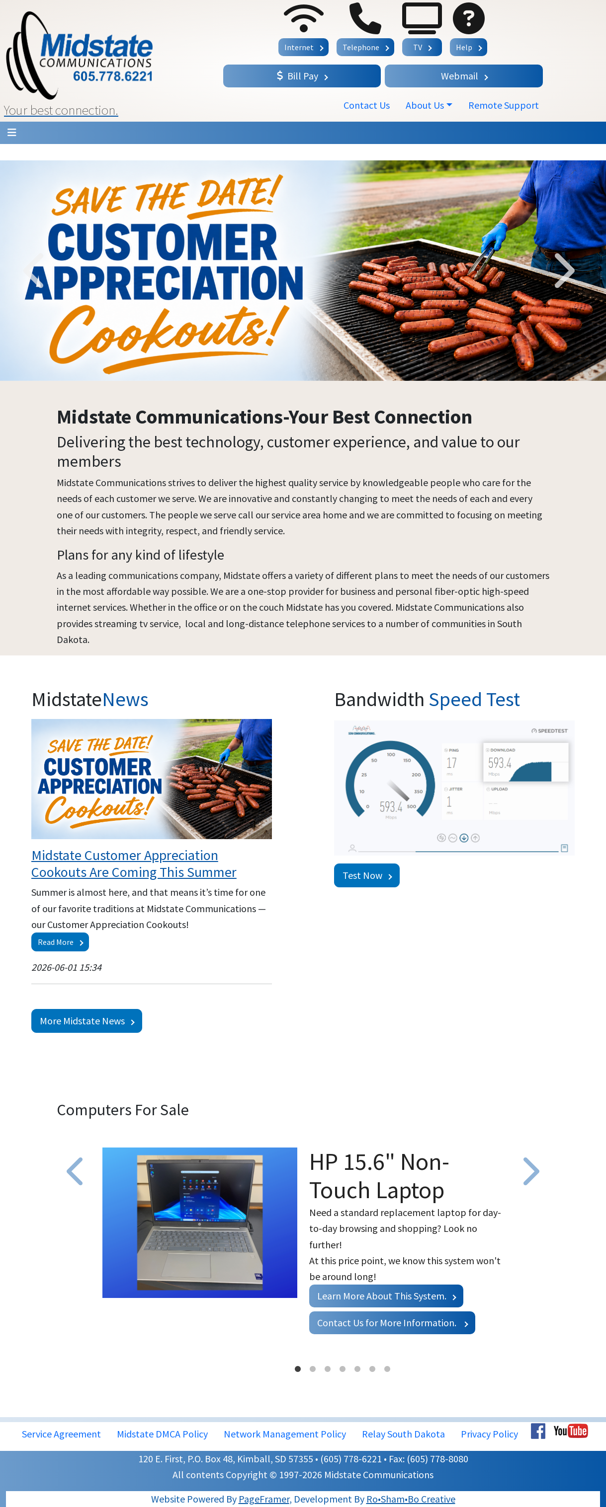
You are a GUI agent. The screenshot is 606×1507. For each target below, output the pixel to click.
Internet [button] (299, 47)
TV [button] (417, 47)
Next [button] (562, 270)
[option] (303, 270)
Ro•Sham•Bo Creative (410, 1499)
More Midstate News (82, 1020)
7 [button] (387, 1369)
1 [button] (298, 1369)
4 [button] (342, 1369)
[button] (109, 61)
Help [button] (464, 47)
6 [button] (372, 1369)
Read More (56, 942)
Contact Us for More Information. (387, 1322)
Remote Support (503, 105)
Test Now (362, 875)
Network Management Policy (285, 1434)
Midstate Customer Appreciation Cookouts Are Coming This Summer (134, 863)
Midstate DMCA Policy (162, 1434)
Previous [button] (36, 270)
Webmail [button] (459, 76)
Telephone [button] (361, 47)
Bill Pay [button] (297, 76)
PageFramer (264, 1499)
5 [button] (357, 1369)
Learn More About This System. (381, 1296)
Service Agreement (61, 1434)
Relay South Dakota (403, 1434)
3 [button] (328, 1369)
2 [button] (313, 1369)
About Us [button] (425, 105)
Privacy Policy (489, 1434)
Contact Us (367, 105)
